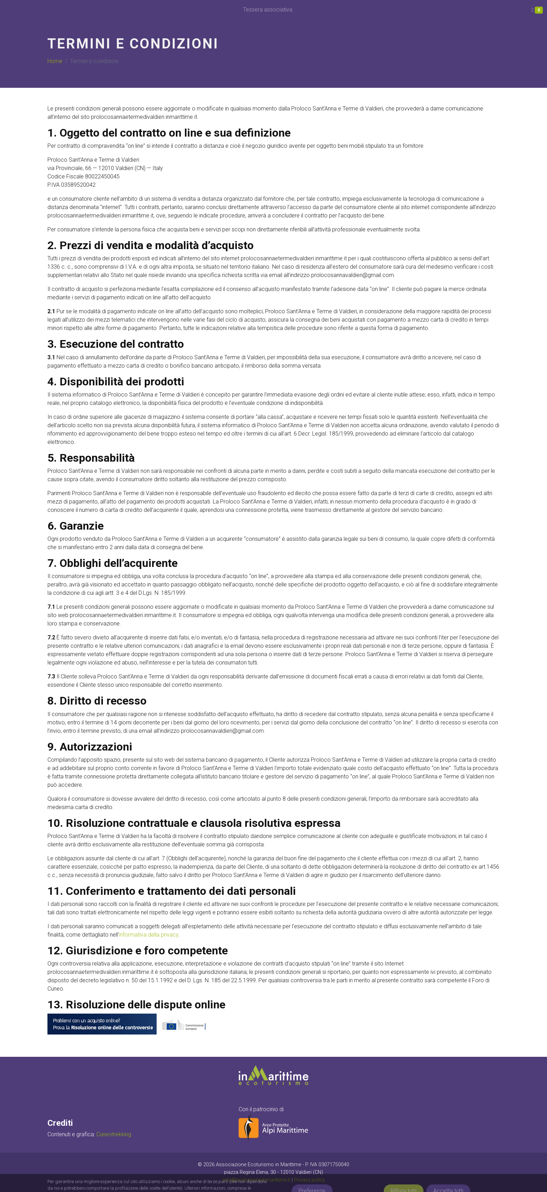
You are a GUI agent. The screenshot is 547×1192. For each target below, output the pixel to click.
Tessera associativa (267, 9)
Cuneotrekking (113, 1134)
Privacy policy (309, 1180)
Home (54, 61)
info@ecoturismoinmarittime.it (256, 1180)
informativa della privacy (148, 934)
